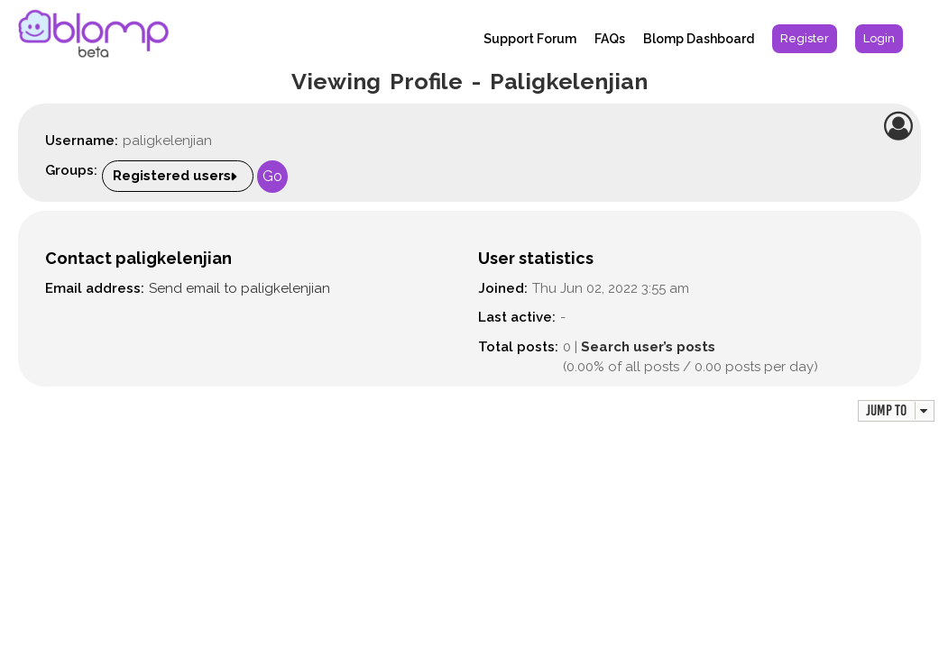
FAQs (609, 39)
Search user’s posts (648, 347)
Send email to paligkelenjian (239, 288)
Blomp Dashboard (698, 39)
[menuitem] (804, 38)
